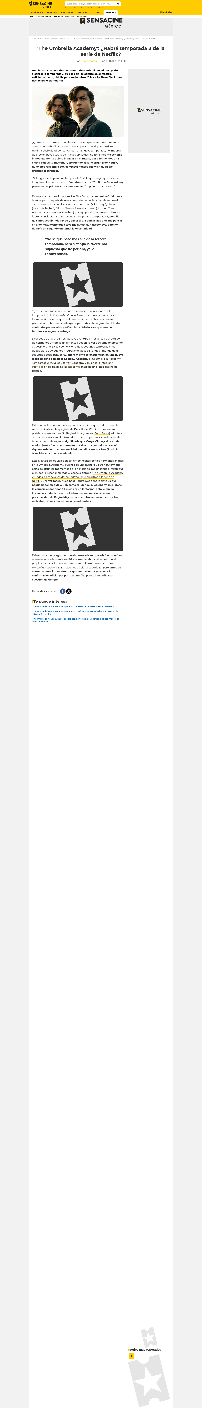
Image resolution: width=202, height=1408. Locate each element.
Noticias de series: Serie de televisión (88, 50)
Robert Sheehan (62, 223)
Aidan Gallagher (43, 219)
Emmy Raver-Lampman (81, 219)
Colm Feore (101, 444)
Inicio (34, 50)
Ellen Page (98, 215)
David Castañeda (97, 223)
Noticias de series (65, 50)
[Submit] (118, 4)
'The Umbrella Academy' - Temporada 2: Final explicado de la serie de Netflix (73, 617)
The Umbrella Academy (55, 157)
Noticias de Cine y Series (47, 50)
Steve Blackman (56, 173)
